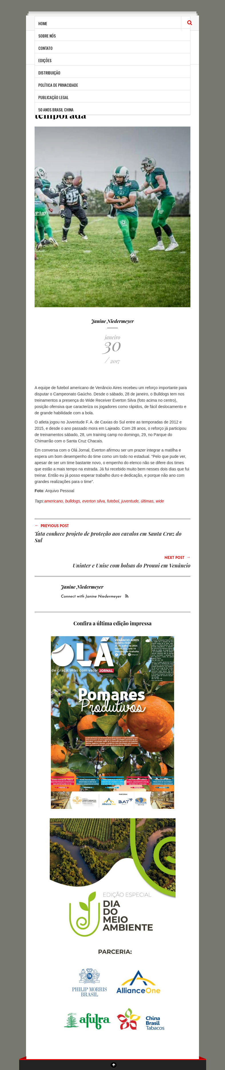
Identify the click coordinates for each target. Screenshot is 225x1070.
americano (53, 501)
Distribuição (49, 73)
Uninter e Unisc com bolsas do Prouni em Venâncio (131, 565)
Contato (45, 48)
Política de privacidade (58, 85)
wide (160, 501)
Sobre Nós (47, 36)
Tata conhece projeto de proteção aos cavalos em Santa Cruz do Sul (108, 537)
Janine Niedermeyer (112, 321)
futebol (113, 501)
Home (42, 23)
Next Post (177, 557)
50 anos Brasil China (55, 110)
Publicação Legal (53, 97)
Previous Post (52, 525)
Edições (44, 60)
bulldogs (72, 501)
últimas (147, 501)
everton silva (93, 501)
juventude (130, 501)
